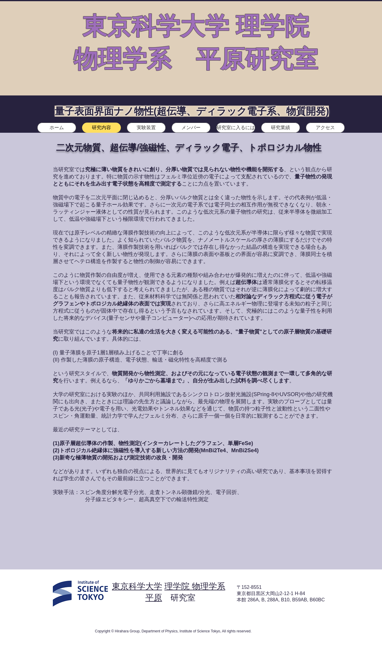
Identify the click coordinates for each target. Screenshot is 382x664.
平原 (153, 597)
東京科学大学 (137, 586)
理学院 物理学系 (194, 586)
